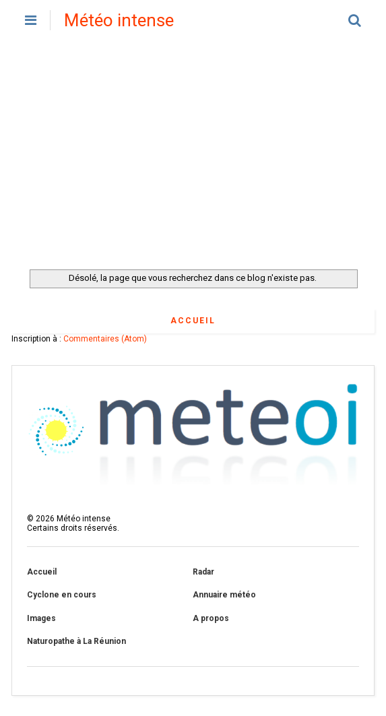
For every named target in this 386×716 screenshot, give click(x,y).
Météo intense (119, 20)
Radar (203, 572)
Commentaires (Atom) (105, 339)
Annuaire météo (224, 594)
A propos (211, 618)
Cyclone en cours (61, 594)
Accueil (193, 320)
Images (41, 618)
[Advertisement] (193, 155)
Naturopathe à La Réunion (76, 641)
